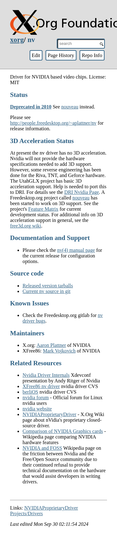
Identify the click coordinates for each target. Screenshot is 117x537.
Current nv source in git (46, 291)
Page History (61, 55)
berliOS (30, 392)
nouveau (69, 106)
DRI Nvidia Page (81, 192)
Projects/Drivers (26, 513)
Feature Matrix (43, 209)
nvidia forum (35, 397)
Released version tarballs (47, 285)
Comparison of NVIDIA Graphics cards (62, 431)
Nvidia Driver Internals (46, 375)
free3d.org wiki (25, 225)
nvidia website (37, 408)
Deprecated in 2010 (30, 106)
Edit (36, 55)
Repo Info (92, 55)
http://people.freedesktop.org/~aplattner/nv (53, 123)
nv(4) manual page (76, 250)
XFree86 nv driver (41, 386)
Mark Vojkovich (59, 350)
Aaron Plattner (51, 345)
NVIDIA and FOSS (42, 448)
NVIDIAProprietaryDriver (49, 414)
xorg (17, 40)
